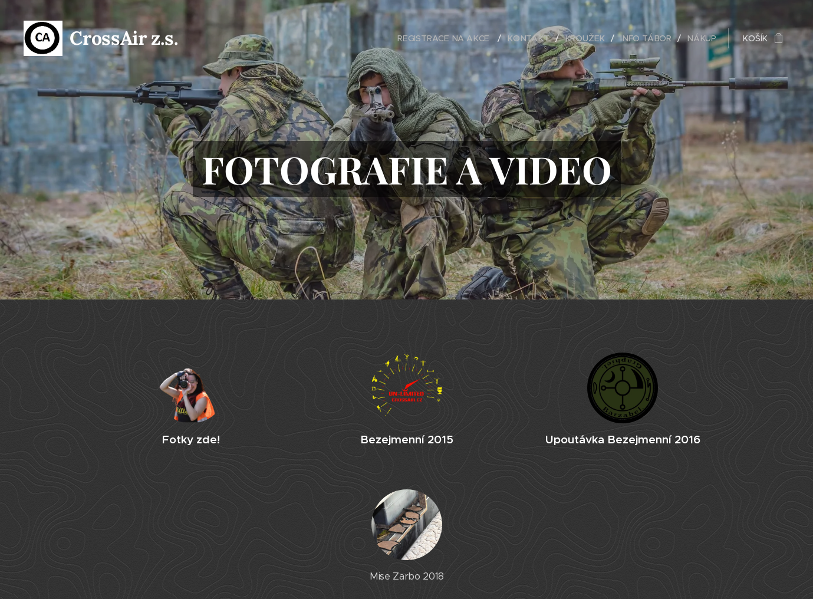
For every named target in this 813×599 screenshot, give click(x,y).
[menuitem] (450, 38)
